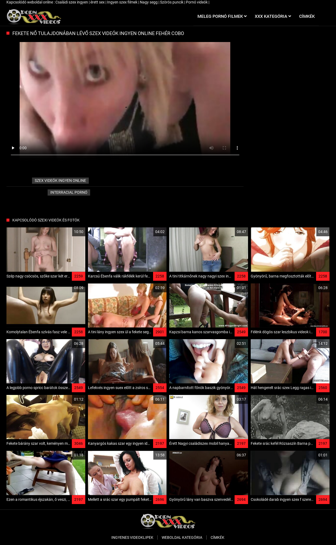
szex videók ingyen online (60, 180)
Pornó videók (197, 2)
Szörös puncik (172, 2)
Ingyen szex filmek (122, 2)
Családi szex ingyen (72, 2)
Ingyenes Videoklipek (132, 537)
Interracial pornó (68, 192)
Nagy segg (149, 2)
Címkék (217, 537)
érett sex (97, 2)
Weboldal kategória (182, 537)
